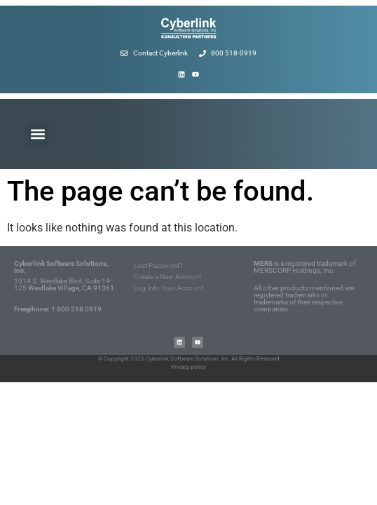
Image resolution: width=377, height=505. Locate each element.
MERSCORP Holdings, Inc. (294, 270)
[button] (37, 134)
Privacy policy (188, 367)
